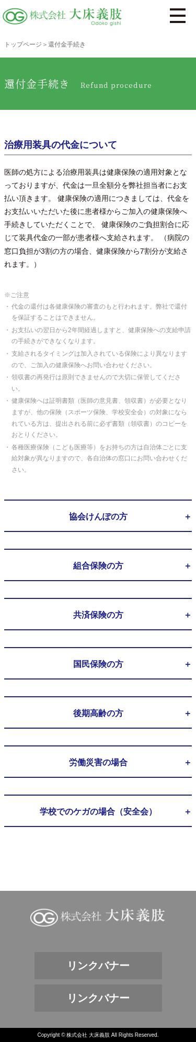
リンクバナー (98, 965)
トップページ (23, 44)
